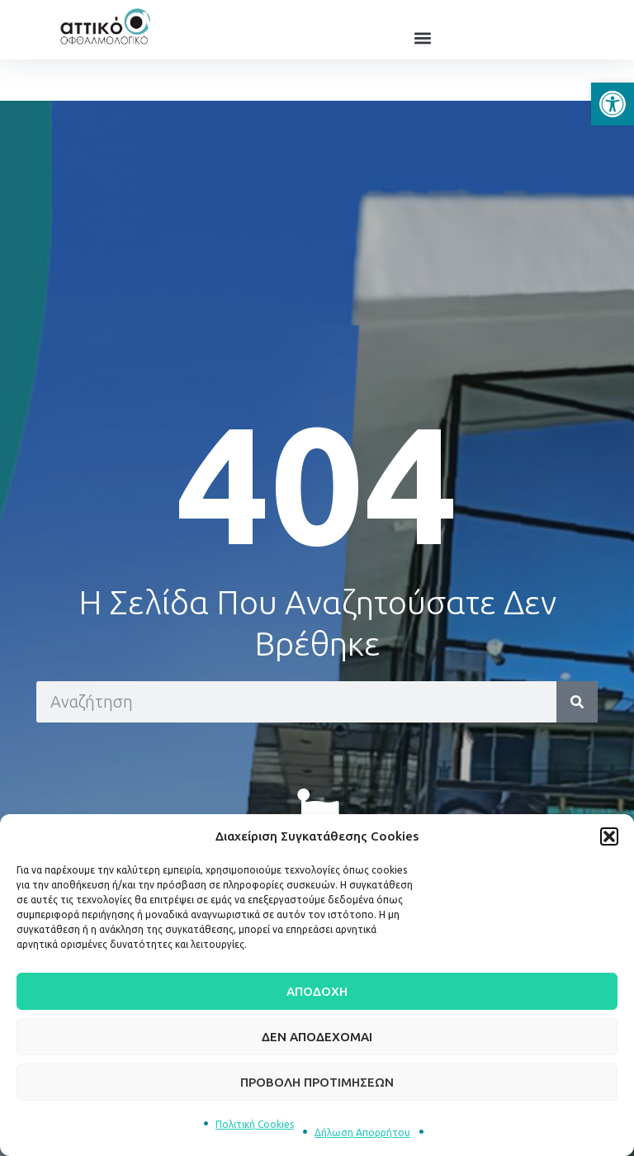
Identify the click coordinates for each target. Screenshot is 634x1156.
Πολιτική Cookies (254, 1124)
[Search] (577, 701)
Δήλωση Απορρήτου (362, 1132)
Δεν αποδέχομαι (317, 1037)
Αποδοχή (317, 991)
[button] (612, 104)
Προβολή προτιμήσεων (317, 1082)
